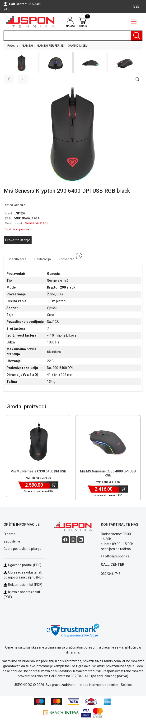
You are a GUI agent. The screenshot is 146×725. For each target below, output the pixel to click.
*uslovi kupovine (17, 229)
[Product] (38, 441)
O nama (9, 534)
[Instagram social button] (73, 539)
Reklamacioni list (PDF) (23, 585)
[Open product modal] (137, 79)
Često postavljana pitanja (22, 549)
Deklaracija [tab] (42, 259)
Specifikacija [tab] (17, 259)
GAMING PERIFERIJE (50, 45)
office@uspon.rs (117, 556)
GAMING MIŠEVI (78, 45)
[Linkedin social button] (80, 539)
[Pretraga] (136, 35)
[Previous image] (9, 79)
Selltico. (126, 685)
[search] (73, 36)
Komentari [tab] (69, 258)
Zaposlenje (12, 541)
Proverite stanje (17, 240)
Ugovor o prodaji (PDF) (22, 565)
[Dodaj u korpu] (54, 485)
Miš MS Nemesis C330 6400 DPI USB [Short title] (38, 471)
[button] (21, 62)
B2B (136, 6)
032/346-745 (111, 574)
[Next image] (23, 79)
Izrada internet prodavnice (98, 685)
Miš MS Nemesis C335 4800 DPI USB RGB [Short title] (108, 473)
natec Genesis (15, 205)
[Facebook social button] (65, 539)
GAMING (27, 45)
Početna (12, 45)
